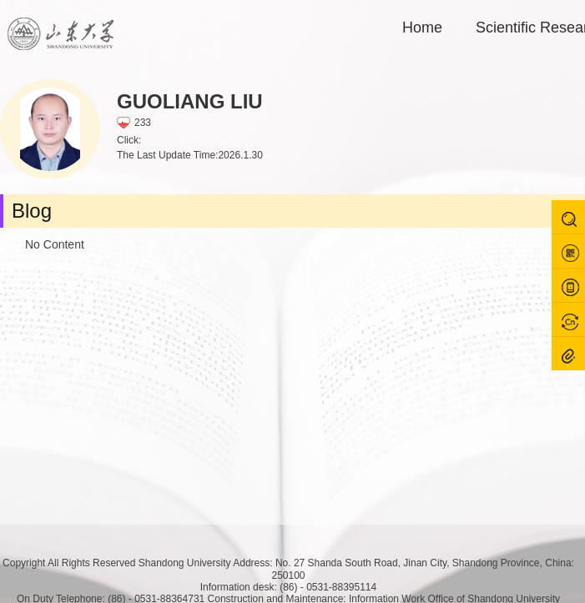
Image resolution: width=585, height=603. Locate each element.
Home (422, 27)
